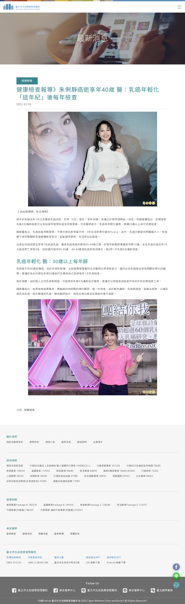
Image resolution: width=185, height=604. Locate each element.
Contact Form (176, 585)
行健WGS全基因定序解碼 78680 (143, 465)
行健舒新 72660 (150, 471)
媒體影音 (75, 533)
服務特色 (34, 442)
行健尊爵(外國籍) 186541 (20, 510)
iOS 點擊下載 (93, 562)
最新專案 (11, 533)
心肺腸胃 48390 (15, 476)
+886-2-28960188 (38, 562)
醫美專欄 (59, 533)
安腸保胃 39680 (38, 476)
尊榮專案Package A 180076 (21, 505)
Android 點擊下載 (116, 562)
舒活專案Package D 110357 (132, 505)
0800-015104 (13, 562)
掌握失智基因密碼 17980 (66, 481)
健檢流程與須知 (14, 465)
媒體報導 (27, 80)
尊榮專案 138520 (15, 471)
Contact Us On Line (176, 576)
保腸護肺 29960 (121, 476)
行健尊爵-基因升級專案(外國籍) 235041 (61, 510)
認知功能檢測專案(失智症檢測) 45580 (26, 481)
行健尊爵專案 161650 (108, 465)
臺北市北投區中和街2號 (67, 562)
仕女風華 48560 (144, 476)
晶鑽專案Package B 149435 (58, 505)
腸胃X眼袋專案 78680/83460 (119, 471)
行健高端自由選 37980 (66, 476)
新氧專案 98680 (64, 471)
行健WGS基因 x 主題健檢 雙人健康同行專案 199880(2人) (60, 465)
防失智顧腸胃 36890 (95, 476)
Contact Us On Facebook (176, 566)
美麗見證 (43, 533)
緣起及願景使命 (14, 442)
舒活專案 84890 (88, 471)
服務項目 (27, 533)
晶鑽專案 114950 (40, 471)
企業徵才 (98, 442)
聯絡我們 (82, 442)
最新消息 (66, 442)
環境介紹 (50, 442)
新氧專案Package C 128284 (95, 505)
